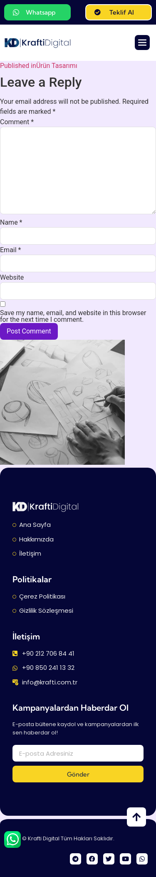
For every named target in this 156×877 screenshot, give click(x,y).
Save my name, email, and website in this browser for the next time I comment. (73, 316)
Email (10, 250)
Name (11, 222)
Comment (17, 122)
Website (12, 277)
